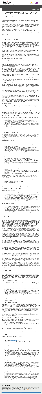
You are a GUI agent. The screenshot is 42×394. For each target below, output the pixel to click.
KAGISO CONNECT (25, 6)
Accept (21, 392)
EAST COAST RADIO (16, 6)
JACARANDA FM (7, 6)
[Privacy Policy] (28, 389)
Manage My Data (35, 9)
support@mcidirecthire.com (14, 340)
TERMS (32, 6)
